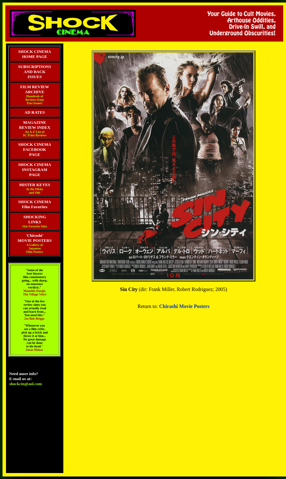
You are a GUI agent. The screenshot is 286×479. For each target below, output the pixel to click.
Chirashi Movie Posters (184, 306)
